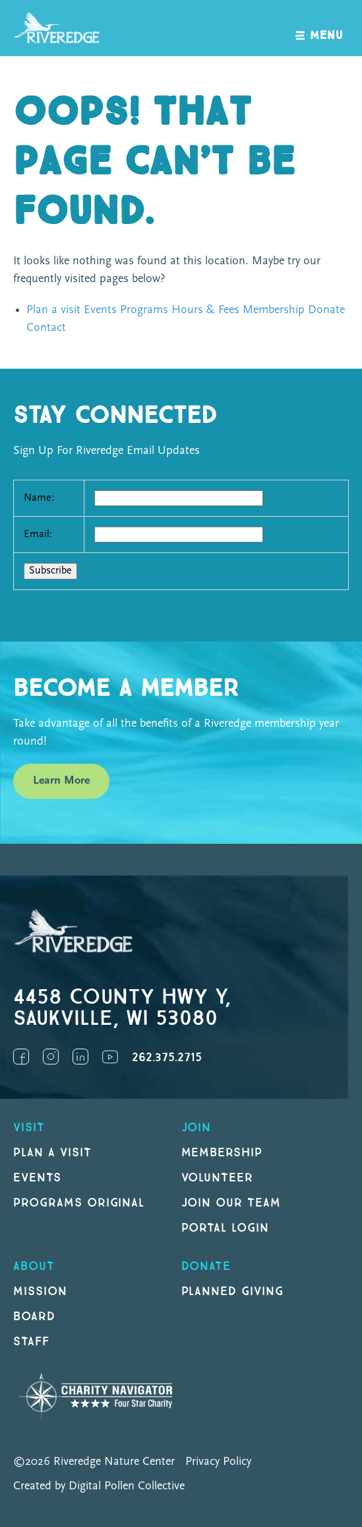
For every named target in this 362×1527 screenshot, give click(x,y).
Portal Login (225, 1228)
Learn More (61, 780)
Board (34, 1316)
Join (196, 1127)
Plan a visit (53, 310)
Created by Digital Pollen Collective (99, 1486)
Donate (326, 310)
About (34, 1266)
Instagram (51, 1056)
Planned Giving (232, 1291)
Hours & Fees (205, 310)
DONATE (206, 1266)
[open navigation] (319, 28)
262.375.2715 (167, 1057)
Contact (46, 328)
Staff (31, 1341)
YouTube (110, 1056)
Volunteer (217, 1177)
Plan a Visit (52, 1152)
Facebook (21, 1056)
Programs (144, 310)
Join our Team (231, 1202)
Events (100, 310)
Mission (40, 1291)
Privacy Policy (218, 1462)
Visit (29, 1127)
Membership (274, 310)
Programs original (78, 1202)
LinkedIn (80, 1056)
